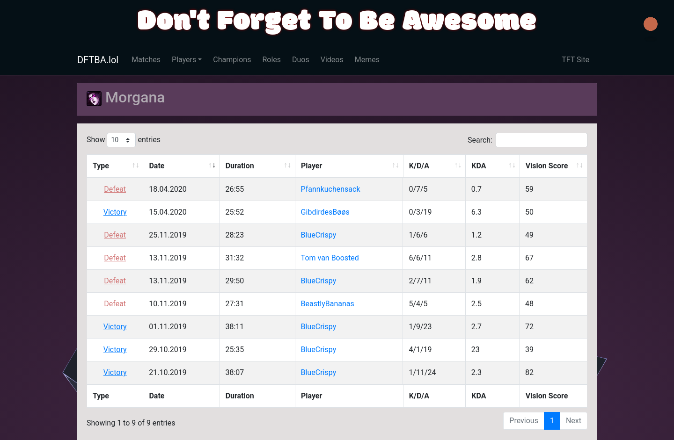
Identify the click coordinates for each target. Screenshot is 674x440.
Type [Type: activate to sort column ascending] (101, 165)
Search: (527, 140)
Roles (271, 59)
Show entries (124, 140)
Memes (367, 59)
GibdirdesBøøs (325, 212)
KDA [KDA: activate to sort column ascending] (478, 165)
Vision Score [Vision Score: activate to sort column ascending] (547, 165)
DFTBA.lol (97, 59)
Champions (232, 59)
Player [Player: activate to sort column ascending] (311, 165)
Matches (146, 59)
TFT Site (575, 59)
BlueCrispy (319, 235)
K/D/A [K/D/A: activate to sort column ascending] (419, 165)
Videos (332, 59)
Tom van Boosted (330, 257)
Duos (300, 59)
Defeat (115, 189)
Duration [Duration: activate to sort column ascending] (240, 165)
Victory (115, 212)
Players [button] (184, 59)
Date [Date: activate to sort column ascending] (156, 165)
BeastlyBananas (327, 303)
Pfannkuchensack (330, 189)
